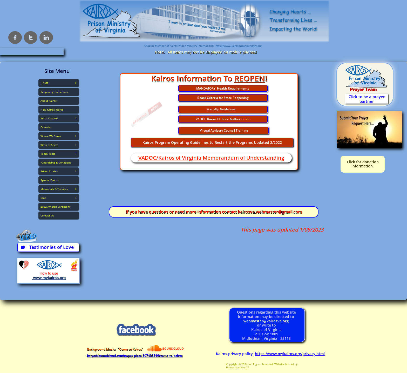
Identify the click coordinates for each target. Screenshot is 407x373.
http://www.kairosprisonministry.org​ (238, 46)
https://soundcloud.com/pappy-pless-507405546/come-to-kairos (134, 355)
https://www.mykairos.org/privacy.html (290, 353)
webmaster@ (255, 320)
